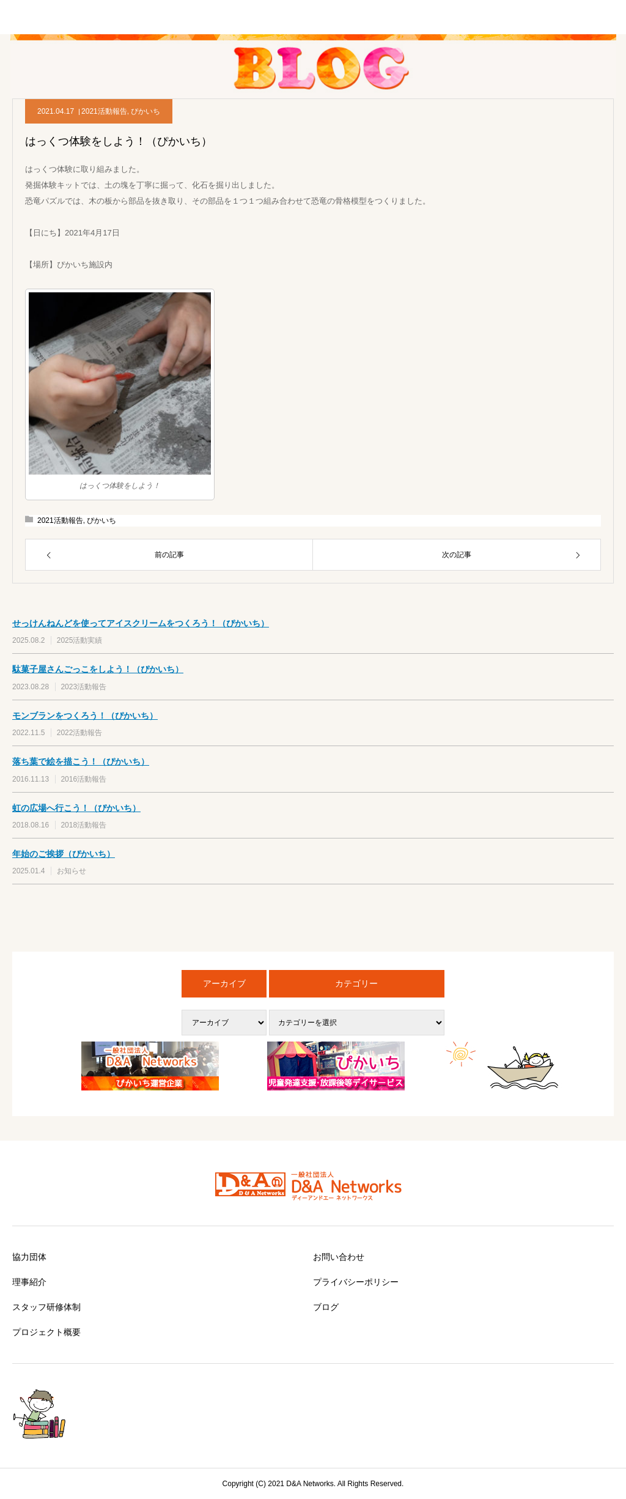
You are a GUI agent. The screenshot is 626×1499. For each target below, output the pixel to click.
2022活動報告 (80, 732)
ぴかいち (145, 111)
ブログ (326, 1307)
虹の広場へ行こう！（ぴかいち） (76, 808)
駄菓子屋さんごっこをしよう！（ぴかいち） (97, 669)
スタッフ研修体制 (46, 1307)
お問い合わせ (338, 1257)
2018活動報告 (83, 825)
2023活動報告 (83, 687)
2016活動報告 (83, 779)
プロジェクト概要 (46, 1332)
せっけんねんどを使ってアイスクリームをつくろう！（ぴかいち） (140, 623)
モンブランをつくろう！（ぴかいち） (85, 715)
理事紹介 (29, 1282)
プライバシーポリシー (356, 1282)
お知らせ (71, 871)
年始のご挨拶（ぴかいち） (63, 854)
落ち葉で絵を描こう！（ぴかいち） (80, 761)
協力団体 (29, 1257)
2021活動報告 (104, 111)
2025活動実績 (80, 640)
